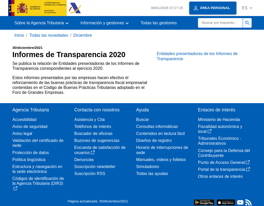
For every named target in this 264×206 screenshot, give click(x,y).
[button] (247, 8)
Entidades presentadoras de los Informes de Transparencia (197, 56)
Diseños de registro (154, 140)
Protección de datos (30, 152)
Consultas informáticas (157, 126)
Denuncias (84, 159)
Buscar (142, 119)
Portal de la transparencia (224, 169)
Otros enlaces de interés (220, 176)
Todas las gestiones (159, 23)
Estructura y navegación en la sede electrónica (37, 169)
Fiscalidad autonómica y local (220, 129)
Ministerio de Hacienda (219, 119)
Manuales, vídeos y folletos (161, 159)
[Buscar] (220, 23)
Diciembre (82, 35)
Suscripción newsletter (95, 166)
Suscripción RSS (89, 173)
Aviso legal (22, 133)
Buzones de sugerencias (96, 140)
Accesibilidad (24, 119)
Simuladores (147, 166)
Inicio (19, 35)
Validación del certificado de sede (37, 143)
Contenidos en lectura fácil (160, 133)
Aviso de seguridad (29, 126)
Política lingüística (28, 159)
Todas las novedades (48, 35)
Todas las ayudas (152, 173)
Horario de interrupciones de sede (162, 150)
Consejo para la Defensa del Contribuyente (224, 153)
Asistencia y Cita (89, 119)
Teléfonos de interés (92, 126)
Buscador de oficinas (93, 133)
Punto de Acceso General (224, 162)
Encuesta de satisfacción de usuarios (100, 150)
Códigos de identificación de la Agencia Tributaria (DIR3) (38, 183)
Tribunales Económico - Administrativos (219, 141)
